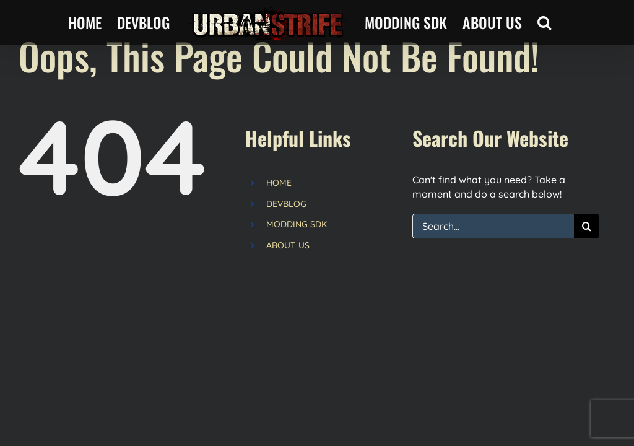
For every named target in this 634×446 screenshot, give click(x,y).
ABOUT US (288, 245)
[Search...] (493, 226)
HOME (279, 182)
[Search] (586, 226)
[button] (544, 23)
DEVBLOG (286, 203)
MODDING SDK (296, 224)
